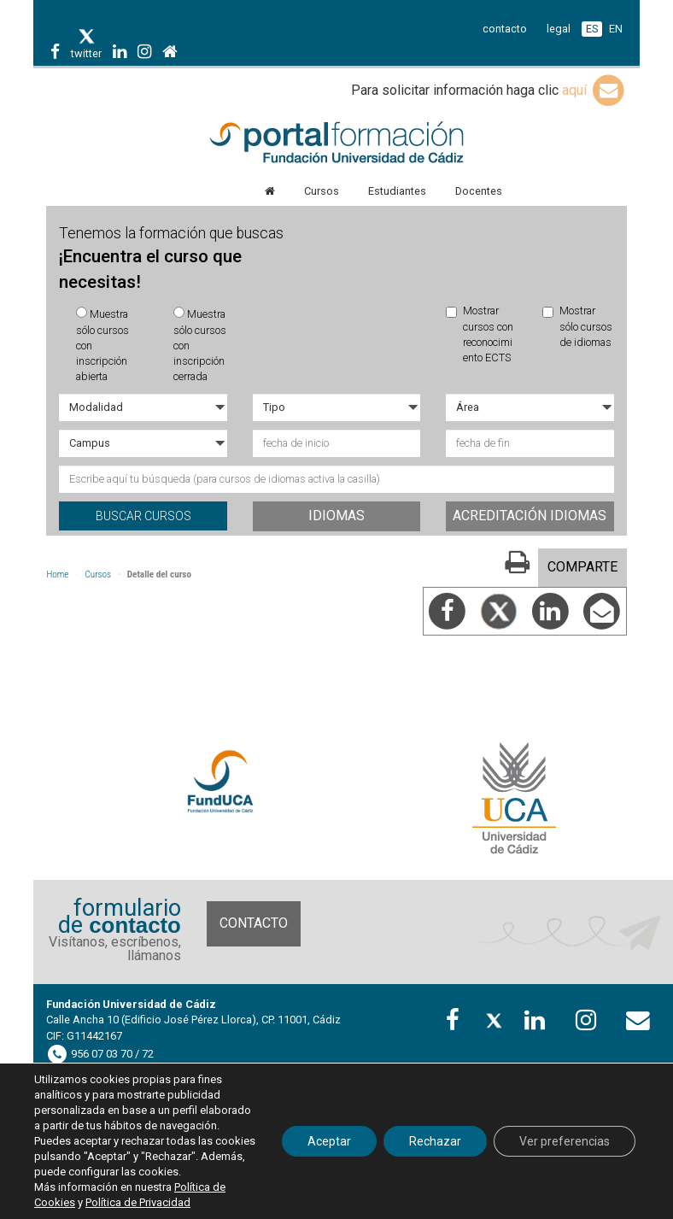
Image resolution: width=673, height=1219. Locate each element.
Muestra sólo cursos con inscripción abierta (102, 345)
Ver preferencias (564, 1141)
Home (57, 574)
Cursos (98, 574)
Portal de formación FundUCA (336, 143)
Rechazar (435, 1141)
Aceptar (329, 1141)
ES (592, 28)
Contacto (253, 923)
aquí (594, 90)
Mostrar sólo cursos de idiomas (577, 326)
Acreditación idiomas (529, 515)
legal (559, 28)
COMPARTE (582, 567)
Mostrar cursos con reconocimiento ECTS (479, 334)
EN (616, 28)
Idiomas (336, 515)
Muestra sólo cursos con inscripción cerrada (199, 345)
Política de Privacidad (137, 1202)
